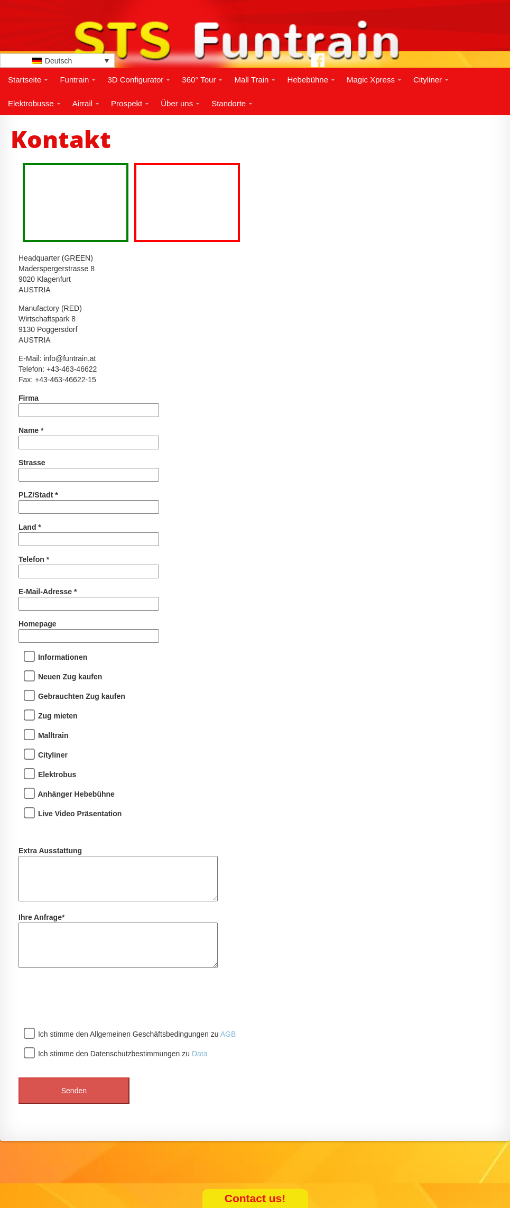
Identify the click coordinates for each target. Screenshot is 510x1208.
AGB (228, 1034)
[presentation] (98, 999)
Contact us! (255, 1198)
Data (200, 1053)
